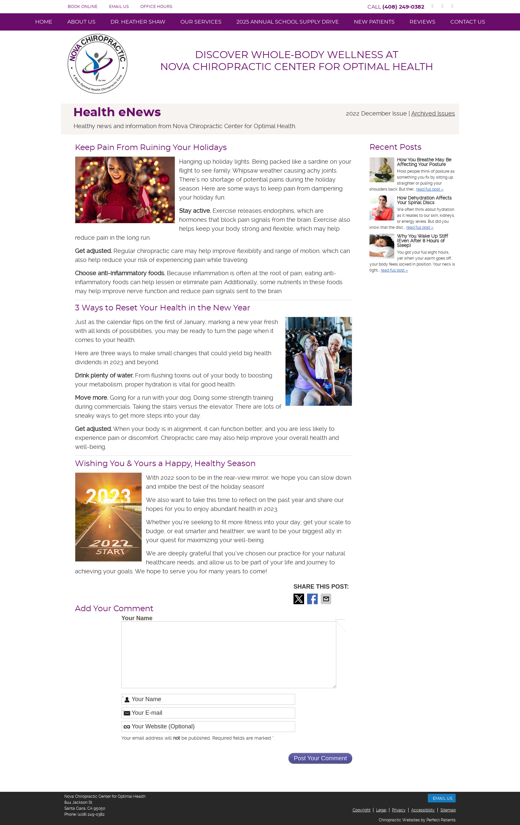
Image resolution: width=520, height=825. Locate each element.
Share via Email (327, 599)
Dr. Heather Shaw (137, 22)
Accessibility (423, 810)
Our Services (201, 22)
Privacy (399, 810)
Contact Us (467, 22)
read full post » (429, 189)
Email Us (119, 7)
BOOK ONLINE (83, 7)
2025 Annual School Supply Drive (287, 22)
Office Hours (156, 7)
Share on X (299, 599)
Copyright (361, 810)
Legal (381, 810)
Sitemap (448, 810)
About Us (81, 22)
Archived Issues (433, 113)
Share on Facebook (313, 599)
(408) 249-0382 (403, 7)
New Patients (374, 22)
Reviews (422, 22)
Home (43, 22)
